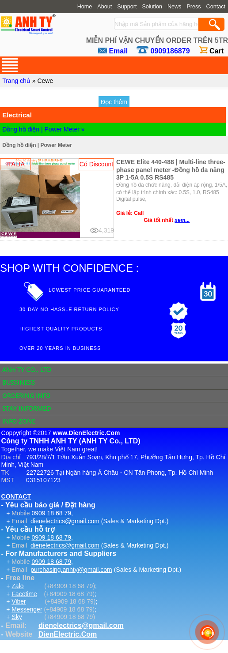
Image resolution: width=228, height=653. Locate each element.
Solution (152, 7)
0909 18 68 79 (51, 513)
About (104, 7)
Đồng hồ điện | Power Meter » (43, 129)
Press (193, 7)
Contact (215, 7)
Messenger (26, 609)
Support (127, 7)
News (174, 7)
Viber (18, 601)
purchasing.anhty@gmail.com (71, 569)
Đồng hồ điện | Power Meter (37, 145)
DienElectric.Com (67, 634)
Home (84, 7)
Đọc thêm (114, 101)
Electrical (17, 115)
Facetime (24, 593)
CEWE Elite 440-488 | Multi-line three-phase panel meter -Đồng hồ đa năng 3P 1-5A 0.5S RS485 (170, 169)
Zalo (17, 585)
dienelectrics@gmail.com (64, 521)
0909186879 (170, 51)
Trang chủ (16, 80)
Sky (16, 616)
